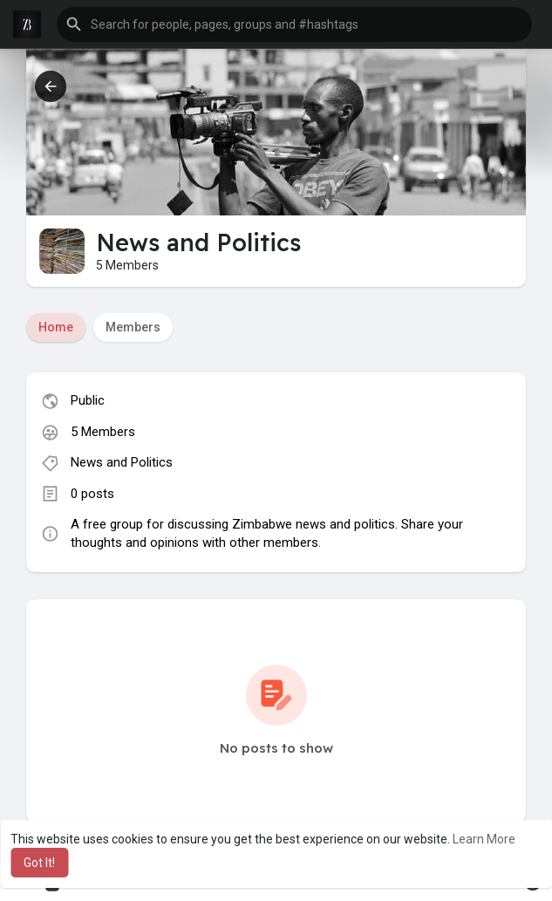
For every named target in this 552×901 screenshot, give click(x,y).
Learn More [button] (484, 839)
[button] (294, 24)
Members (133, 327)
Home (55, 327)
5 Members (103, 432)
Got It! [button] (39, 863)
